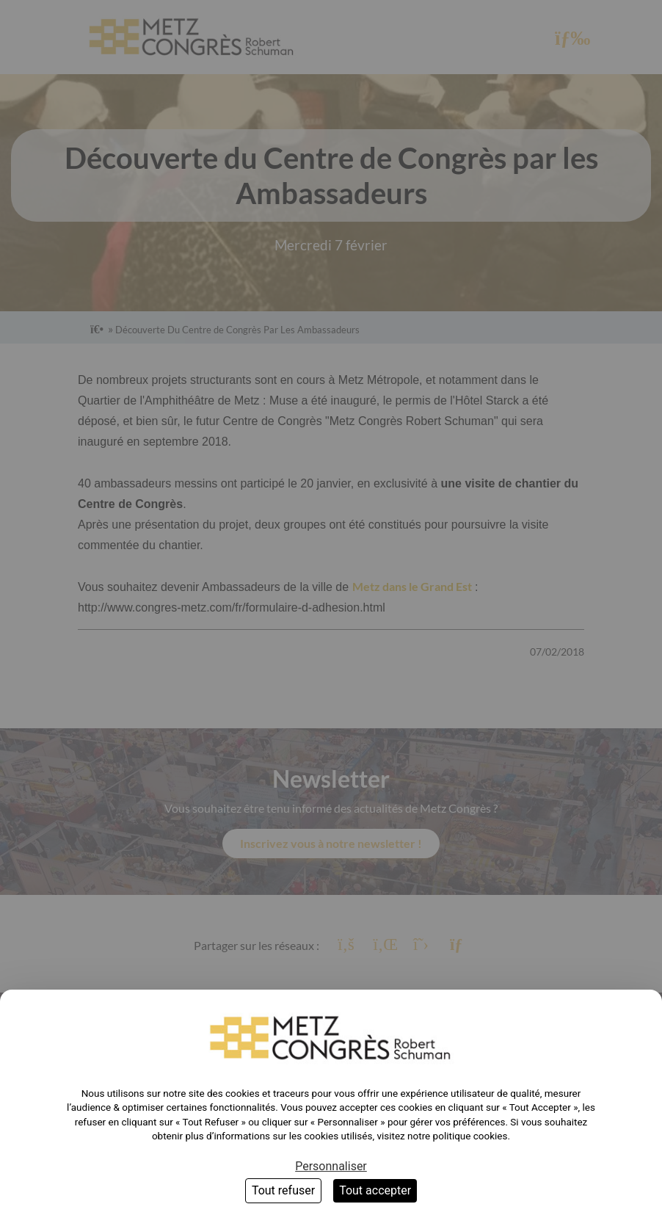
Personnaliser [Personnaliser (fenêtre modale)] (331, 1166)
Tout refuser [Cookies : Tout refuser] (283, 1190)
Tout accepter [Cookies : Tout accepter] (375, 1190)
